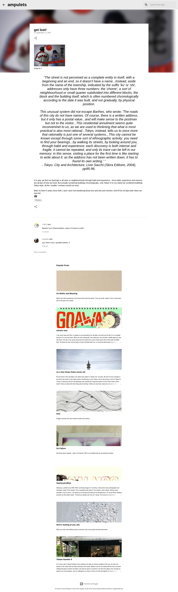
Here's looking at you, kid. (68, 525)
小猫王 (44, 224)
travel (38, 200)
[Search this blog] (161, 4)
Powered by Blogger (89, 584)
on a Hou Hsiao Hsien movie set (70, 372)
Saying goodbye (63, 483)
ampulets (17, 4)
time (58, 414)
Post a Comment (40, 252)
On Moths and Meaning (66, 293)
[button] (35, 38)
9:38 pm (45, 246)
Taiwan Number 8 (64, 559)
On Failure (61, 448)
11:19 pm (45, 232)
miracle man (62, 330)
